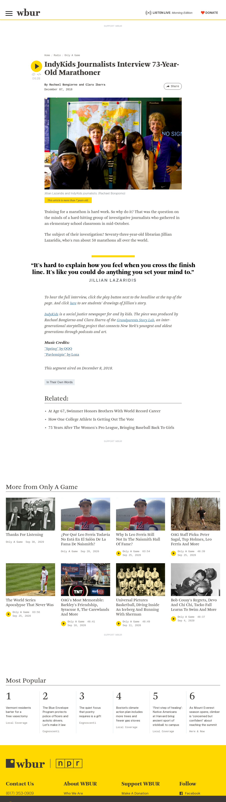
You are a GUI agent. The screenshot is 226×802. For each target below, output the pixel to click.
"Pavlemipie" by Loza (62, 356)
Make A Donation (135, 794)
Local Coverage (16, 723)
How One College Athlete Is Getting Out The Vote (91, 421)
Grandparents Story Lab (137, 321)
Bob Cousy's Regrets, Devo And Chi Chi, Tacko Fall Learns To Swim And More (194, 606)
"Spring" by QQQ (59, 350)
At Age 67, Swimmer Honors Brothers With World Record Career (104, 412)
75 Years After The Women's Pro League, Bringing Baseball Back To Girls (111, 429)
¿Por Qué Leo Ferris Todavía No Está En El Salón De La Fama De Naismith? (85, 540)
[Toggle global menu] (9, 14)
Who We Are (73, 794)
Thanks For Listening (24, 536)
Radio (57, 56)
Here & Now (197, 732)
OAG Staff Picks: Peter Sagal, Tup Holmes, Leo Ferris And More (191, 540)
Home (47, 56)
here (73, 304)
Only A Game (72, 56)
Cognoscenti (51, 732)
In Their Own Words (59, 383)
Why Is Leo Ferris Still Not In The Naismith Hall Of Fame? (138, 540)
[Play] (118, 554)
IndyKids (51, 315)
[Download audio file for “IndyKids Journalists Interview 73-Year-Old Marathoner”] (33, 75)
